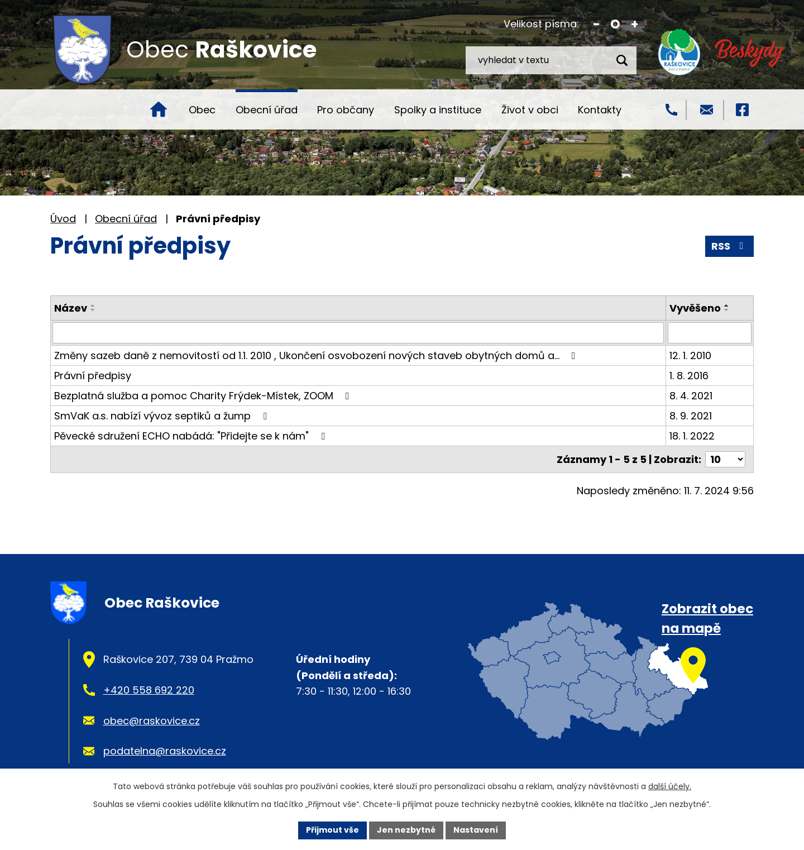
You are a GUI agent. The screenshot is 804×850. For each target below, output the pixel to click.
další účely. (669, 786)
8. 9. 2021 (690, 416)
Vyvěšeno (695, 308)
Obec (202, 110)
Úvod (159, 109)
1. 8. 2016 (689, 376)
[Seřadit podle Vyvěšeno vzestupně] (727, 305)
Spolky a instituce (437, 110)
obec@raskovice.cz (151, 721)
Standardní (615, 24)
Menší (596, 24)
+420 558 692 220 (148, 690)
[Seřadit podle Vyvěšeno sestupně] (727, 310)
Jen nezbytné (406, 829)
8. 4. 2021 (690, 396)
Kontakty (599, 110)
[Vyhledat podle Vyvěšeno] (710, 332)
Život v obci (529, 110)
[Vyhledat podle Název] (358, 332)
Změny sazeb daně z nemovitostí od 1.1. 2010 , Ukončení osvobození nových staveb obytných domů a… (317, 355)
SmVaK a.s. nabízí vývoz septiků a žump (162, 416)
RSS (729, 246)
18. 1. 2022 (692, 436)
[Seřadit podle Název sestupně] (93, 310)
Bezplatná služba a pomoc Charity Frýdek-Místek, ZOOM (204, 396)
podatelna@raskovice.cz (164, 751)
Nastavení (475, 829)
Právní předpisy (92, 376)
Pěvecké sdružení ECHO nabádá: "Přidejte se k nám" (191, 436)
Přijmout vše (332, 829)
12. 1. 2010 (690, 355)
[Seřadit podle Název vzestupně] (93, 305)
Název (70, 308)
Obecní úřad (267, 110)
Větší (634, 24)
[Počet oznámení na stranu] (725, 459)
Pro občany (345, 110)
